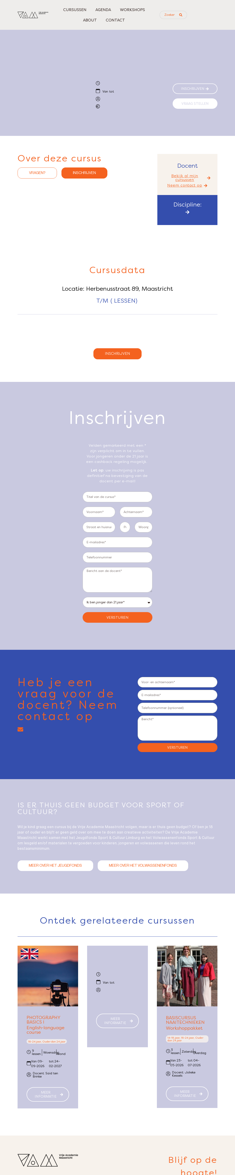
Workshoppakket (184, 1030)
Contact (115, 20)
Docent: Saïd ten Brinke (45, 1077)
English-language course (45, 1032)
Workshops (132, 9)
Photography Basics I (43, 1022)
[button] (187, 178)
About (90, 20)
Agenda (103, 9)
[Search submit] (181, 15)
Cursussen (74, 9)
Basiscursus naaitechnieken (185, 1022)
